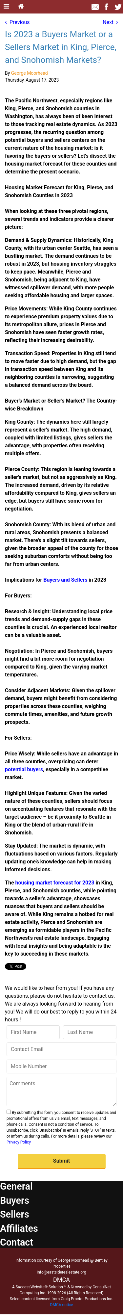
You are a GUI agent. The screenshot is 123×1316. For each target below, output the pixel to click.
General (16, 1186)
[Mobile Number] (61, 1066)
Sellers (14, 1214)
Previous (17, 22)
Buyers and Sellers (65, 580)
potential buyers (24, 769)
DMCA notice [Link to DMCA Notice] (61, 1305)
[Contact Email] (61, 1049)
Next (110, 22)
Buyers (14, 1200)
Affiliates (19, 1228)
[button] (62, 1161)
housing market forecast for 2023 (54, 883)
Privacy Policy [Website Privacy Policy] (19, 1142)
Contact (16, 1242)
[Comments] (61, 1091)
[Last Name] (89, 1032)
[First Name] (33, 1032)
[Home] (21, 7)
